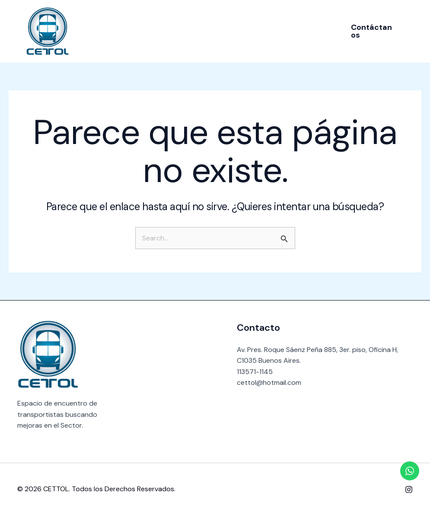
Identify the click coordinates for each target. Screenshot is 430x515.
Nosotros (168, 30)
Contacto (293, 30)
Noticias (249, 30)
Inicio (129, 30)
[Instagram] (409, 489)
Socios (209, 30)
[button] (369, 31)
